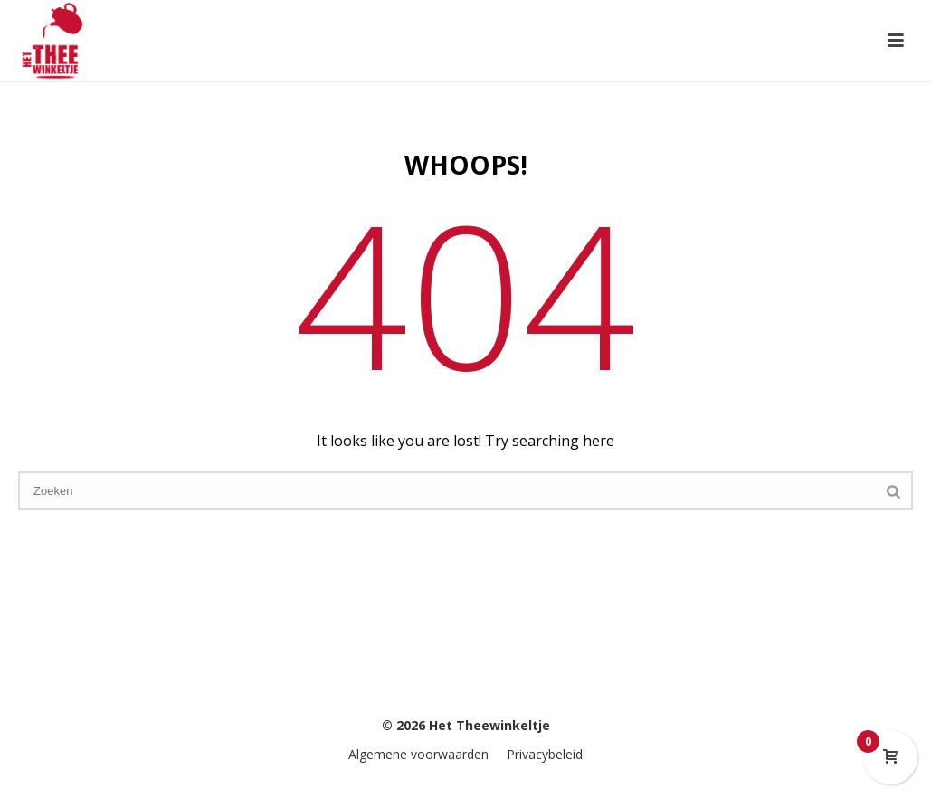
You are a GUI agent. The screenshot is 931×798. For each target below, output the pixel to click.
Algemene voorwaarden (418, 754)
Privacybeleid (545, 754)
